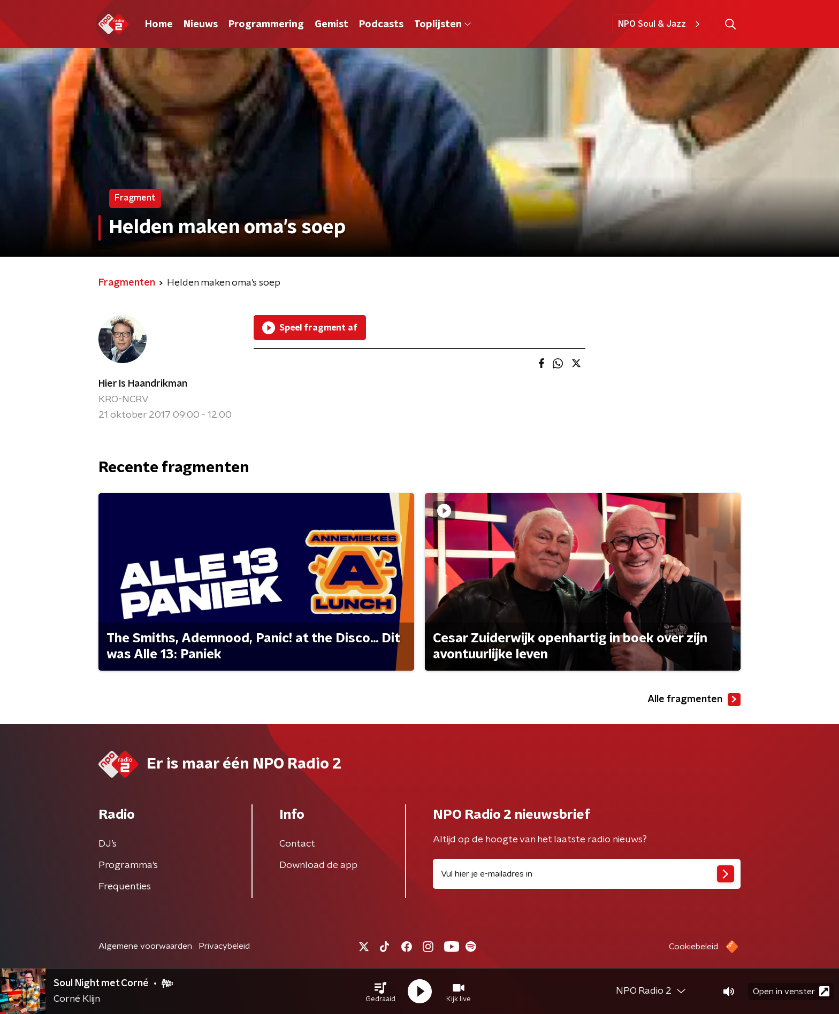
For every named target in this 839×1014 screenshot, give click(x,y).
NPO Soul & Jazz (660, 24)
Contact (297, 844)
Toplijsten (442, 24)
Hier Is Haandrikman (142, 384)
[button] (380, 991)
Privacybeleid (224, 946)
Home (159, 24)
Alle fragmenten (694, 699)
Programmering (266, 24)
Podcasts (381, 24)
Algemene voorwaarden (145, 946)
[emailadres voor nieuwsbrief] (587, 874)
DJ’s (107, 844)
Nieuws (201, 24)
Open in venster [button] (791, 991)
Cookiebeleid (693, 946)
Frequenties (124, 887)
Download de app (318, 865)
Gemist (331, 24)
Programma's (128, 865)
